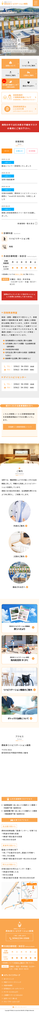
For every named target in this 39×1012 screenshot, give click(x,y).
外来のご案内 (19, 274)
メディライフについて (20, 1007)
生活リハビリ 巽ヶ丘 (10, 998)
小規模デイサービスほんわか (13, 995)
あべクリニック (9, 979)
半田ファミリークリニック (12, 982)
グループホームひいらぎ (12, 1001)
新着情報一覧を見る (27, 223)
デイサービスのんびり (11, 992)
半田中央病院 (8, 985)
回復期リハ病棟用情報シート (19, 427)
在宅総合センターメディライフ (14, 988)
